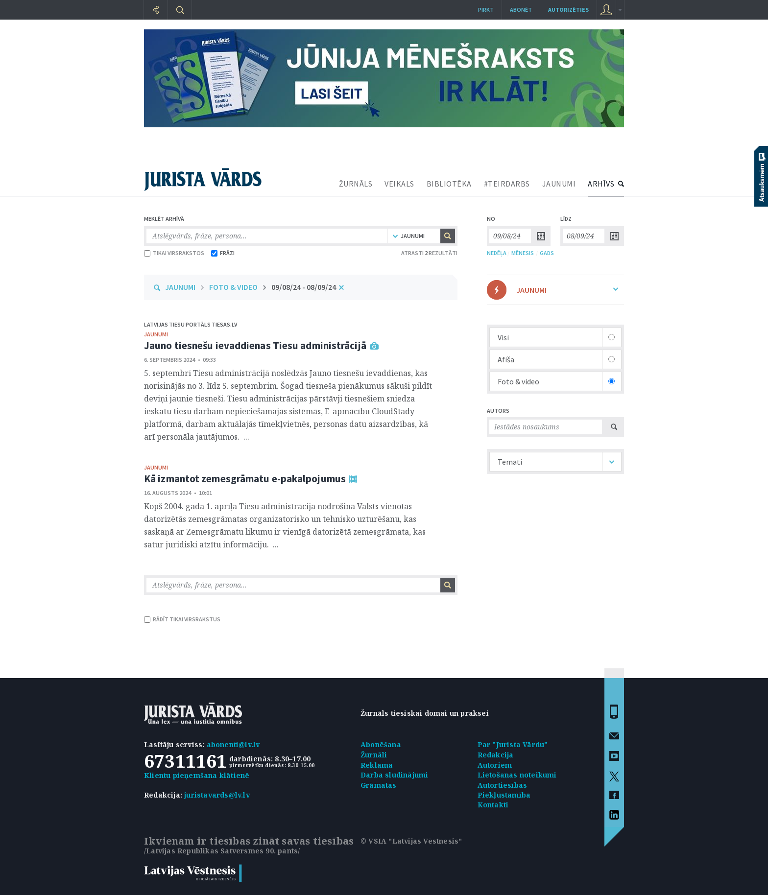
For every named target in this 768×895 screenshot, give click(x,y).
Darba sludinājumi (394, 774)
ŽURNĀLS (356, 183)
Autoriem (495, 765)
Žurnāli (373, 754)
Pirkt (486, 9)
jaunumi (156, 334)
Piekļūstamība (504, 795)
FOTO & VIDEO (233, 287)
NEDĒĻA (496, 253)
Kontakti (493, 804)
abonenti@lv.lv (233, 744)
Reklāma (376, 765)
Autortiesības (503, 785)
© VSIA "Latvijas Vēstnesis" (411, 841)
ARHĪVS (601, 183)
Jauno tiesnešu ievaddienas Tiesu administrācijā (255, 345)
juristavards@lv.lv (217, 795)
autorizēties (568, 9)
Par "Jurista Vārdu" (513, 744)
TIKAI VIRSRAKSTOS (174, 253)
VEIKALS (399, 183)
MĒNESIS (522, 253)
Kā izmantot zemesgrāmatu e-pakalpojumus (245, 478)
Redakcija (496, 754)
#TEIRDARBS (507, 183)
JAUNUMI (559, 183)
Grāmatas (378, 785)
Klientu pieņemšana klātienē (196, 775)
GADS (547, 253)
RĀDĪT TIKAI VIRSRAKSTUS (182, 619)
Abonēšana (380, 744)
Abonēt (521, 9)
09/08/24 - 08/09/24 (303, 287)
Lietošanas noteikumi (517, 774)
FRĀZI (223, 253)
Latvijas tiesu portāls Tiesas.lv (190, 324)
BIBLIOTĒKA (449, 183)
